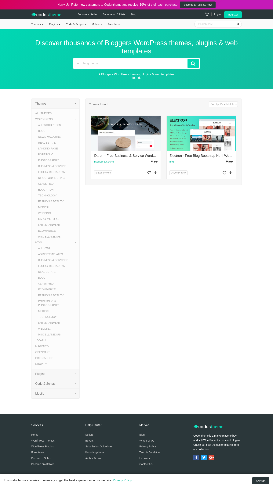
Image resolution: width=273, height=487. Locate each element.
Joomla (40, 340)
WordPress (44, 119)
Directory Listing (51, 177)
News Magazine (49, 136)
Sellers (89, 434)
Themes (36, 24)
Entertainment (49, 224)
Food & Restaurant (52, 172)
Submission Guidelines (98, 446)
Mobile (96, 24)
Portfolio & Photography (48, 303)
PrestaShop (44, 358)
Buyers (89, 440)
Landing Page (48, 148)
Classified (46, 183)
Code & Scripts (75, 24)
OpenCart (42, 352)
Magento (42, 346)
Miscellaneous (49, 236)
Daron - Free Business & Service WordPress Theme (133, 156)
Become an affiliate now (198, 4)
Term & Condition (149, 452)
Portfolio (45, 154)
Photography (48, 160)
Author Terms (93, 458)
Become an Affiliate (109, 14)
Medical (44, 207)
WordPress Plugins (42, 446)
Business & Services (53, 260)
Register (233, 14)
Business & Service (52, 166)
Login (217, 14)
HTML (38, 242)
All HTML (44, 248)
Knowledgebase (94, 452)
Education (45, 189)
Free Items (114, 24)
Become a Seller (82, 14)
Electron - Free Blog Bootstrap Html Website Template (210, 156)
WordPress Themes (43, 440)
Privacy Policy (147, 446)
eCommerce (47, 230)
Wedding (44, 213)
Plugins (53, 24)
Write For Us (146, 440)
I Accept (260, 480)
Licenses (144, 458)
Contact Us (145, 464)
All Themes (43, 113)
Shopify (41, 363)
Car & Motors (48, 218)
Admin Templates (50, 254)
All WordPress (49, 125)
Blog (129, 14)
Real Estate (47, 142)
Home (34, 434)
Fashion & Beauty (51, 201)
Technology (47, 195)
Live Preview (103, 172)
